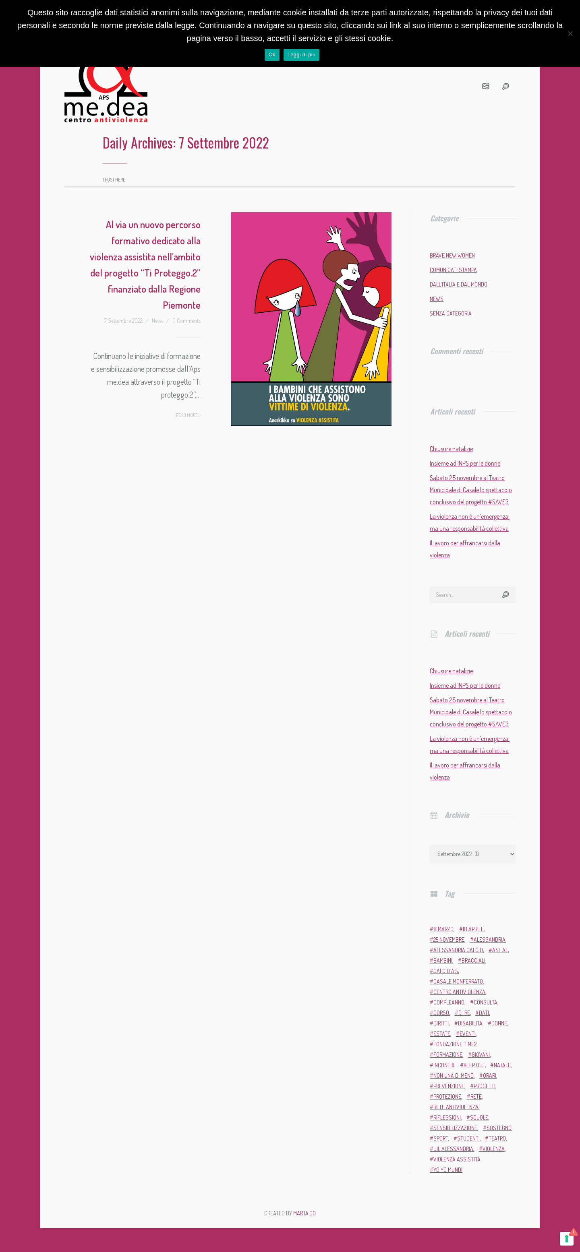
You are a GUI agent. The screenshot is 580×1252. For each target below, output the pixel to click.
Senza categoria (451, 313)
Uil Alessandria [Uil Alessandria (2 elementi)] (453, 1148)
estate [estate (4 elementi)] (441, 1033)
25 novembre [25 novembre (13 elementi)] (448, 939)
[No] (570, 33)
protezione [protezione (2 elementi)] (447, 1096)
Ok (272, 55)
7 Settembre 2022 (123, 320)
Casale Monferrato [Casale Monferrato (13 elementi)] (458, 981)
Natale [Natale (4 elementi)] (502, 1065)
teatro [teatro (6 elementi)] (497, 1138)
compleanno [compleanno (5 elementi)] (448, 1002)
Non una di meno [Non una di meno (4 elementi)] (453, 1075)
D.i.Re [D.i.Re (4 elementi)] (464, 1012)
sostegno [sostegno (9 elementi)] (499, 1127)
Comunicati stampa (453, 269)
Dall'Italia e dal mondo (458, 284)
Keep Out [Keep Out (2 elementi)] (474, 1065)
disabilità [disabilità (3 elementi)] (470, 1023)
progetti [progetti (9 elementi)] (484, 1086)
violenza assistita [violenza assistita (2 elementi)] (457, 1159)
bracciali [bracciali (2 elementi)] (473, 960)
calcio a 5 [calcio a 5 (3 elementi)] (445, 970)
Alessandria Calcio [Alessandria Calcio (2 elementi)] (458, 950)
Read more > (188, 415)
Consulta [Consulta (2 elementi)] (485, 1002)
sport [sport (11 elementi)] (440, 1138)
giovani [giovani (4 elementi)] (481, 1054)
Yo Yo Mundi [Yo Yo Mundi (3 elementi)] (447, 1169)
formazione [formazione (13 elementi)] (447, 1054)
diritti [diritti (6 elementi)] (441, 1023)
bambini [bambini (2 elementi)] (442, 960)
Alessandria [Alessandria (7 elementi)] (489, 939)
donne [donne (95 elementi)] (499, 1023)
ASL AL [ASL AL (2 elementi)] (500, 950)
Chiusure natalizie (451, 449)
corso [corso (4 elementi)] (441, 1012)
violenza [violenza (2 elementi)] (494, 1148)
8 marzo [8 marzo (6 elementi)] (443, 929)
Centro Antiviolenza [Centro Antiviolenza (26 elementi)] (459, 991)
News (157, 320)
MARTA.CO (304, 1213)
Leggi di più (302, 55)
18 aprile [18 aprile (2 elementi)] (473, 929)
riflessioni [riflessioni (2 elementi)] (447, 1117)
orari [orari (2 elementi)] (489, 1075)
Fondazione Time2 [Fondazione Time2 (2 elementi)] (454, 1044)
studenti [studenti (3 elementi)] (468, 1138)
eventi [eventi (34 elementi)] (468, 1033)
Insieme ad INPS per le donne (465, 463)
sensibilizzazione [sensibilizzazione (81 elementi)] (455, 1127)
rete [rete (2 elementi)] (476, 1096)
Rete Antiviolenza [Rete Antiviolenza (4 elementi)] (455, 1106)
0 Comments (186, 320)
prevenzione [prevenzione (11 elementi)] (448, 1086)
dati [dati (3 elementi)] (484, 1012)
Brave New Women (452, 255)
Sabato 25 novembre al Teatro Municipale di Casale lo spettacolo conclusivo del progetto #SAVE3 (471, 490)
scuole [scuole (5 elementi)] (479, 1117)
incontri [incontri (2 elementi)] (443, 1065)
